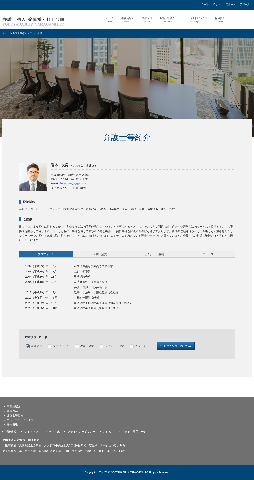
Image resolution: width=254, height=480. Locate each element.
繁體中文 (245, 4)
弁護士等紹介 (167, 20)
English (217, 4)
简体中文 (230, 4)
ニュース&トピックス (194, 20)
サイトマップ (32, 431)
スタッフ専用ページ (134, 431)
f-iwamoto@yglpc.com (73, 183)
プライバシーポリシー (81, 431)
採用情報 (220, 20)
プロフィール (61, 346)
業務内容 (146, 20)
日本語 (205, 4)
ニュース (140, 346)
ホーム (110, 20)
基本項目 (36, 346)
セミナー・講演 (114, 346)
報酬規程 (10, 431)
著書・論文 (87, 346)
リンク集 (54, 431)
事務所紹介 (127, 20)
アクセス (108, 431)
